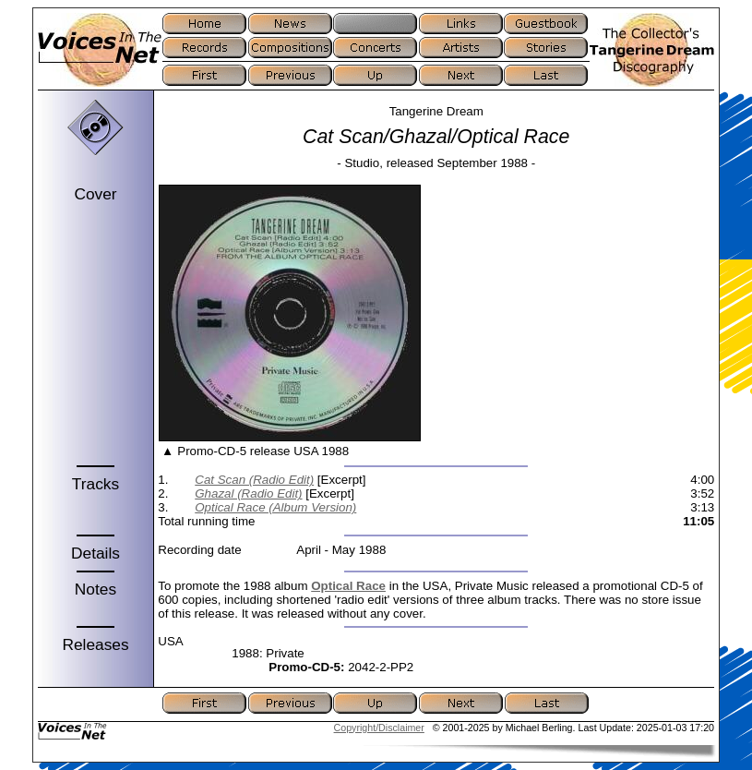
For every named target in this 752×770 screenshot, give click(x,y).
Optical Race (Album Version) (275, 507)
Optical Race (348, 586)
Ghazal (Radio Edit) (248, 493)
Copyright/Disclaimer (379, 727)
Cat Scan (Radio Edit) (254, 480)
